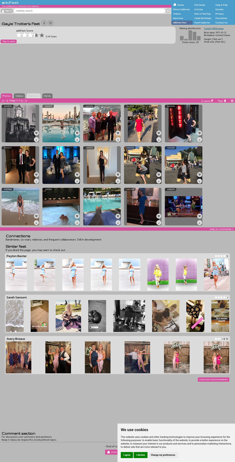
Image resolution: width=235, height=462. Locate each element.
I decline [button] (140, 455)
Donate (219, 9)
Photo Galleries (181, 9)
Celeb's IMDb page (214, 28)
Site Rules (199, 5)
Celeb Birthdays (202, 18)
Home (180, 5)
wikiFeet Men (179, 22)
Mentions (178, 18)
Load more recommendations (213, 379)
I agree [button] (126, 455)
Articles (198, 9)
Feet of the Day (202, 14)
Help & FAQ (221, 5)
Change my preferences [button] (163, 455)
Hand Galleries (202, 22)
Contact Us (221, 22)
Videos (177, 14)
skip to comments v (221, 229)
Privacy (219, 14)
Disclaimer (221, 18)
